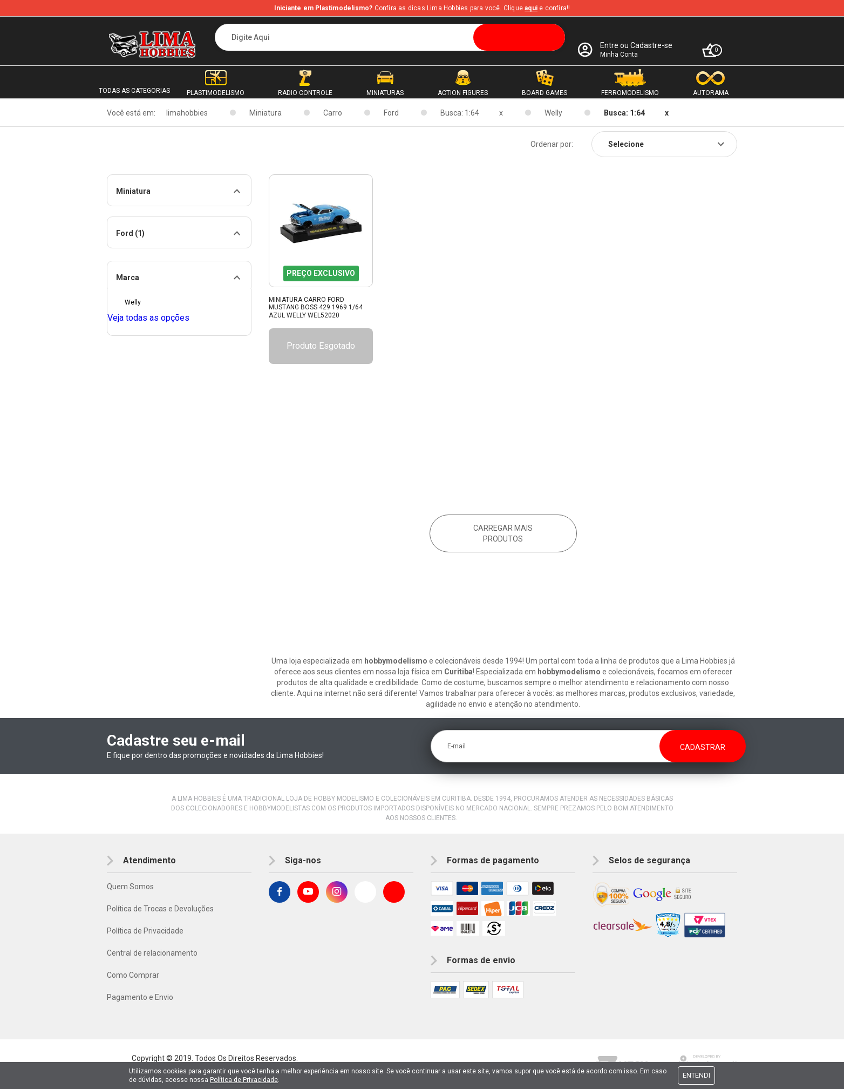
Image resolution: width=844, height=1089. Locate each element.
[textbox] (390, 37)
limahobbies (187, 113)
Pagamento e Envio (140, 997)
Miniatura (265, 113)
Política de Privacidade (145, 930)
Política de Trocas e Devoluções (160, 908)
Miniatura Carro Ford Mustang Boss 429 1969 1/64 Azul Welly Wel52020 (316, 307)
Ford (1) (130, 233)
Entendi (696, 1075)
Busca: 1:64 (459, 113)
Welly (553, 113)
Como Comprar (133, 975)
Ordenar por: (551, 144)
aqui (531, 8)
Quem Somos (130, 886)
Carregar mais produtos (503, 533)
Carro (332, 113)
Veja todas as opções (148, 318)
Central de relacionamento (152, 953)
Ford (391, 113)
